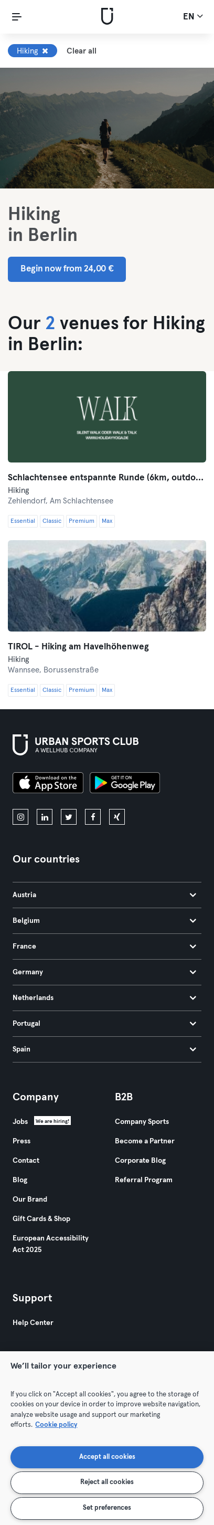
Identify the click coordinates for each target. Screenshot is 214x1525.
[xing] (117, 817)
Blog (20, 1180)
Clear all (82, 51)
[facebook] (93, 817)
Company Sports (142, 1122)
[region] (107, 1438)
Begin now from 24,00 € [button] (66, 269)
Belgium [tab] (104, 920)
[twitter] (69, 817)
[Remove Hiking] (45, 51)
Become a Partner (145, 1141)
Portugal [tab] (104, 1023)
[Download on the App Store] (48, 784)
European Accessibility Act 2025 (51, 1244)
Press (21, 1141)
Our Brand (30, 1199)
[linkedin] (44, 817)
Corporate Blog (140, 1160)
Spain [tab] (104, 1049)
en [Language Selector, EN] (193, 16)
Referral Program (144, 1180)
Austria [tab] (104, 895)
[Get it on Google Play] (125, 784)
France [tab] (104, 946)
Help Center (33, 1323)
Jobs (20, 1122)
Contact (26, 1160)
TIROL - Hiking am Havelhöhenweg (78, 647)
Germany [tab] (104, 972)
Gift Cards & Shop (41, 1219)
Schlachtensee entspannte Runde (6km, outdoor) (107, 478)
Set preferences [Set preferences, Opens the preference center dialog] (107, 1508)
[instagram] (20, 817)
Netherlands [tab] (104, 998)
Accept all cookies (107, 1457)
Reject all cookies (107, 1482)
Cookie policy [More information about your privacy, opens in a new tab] (56, 1425)
